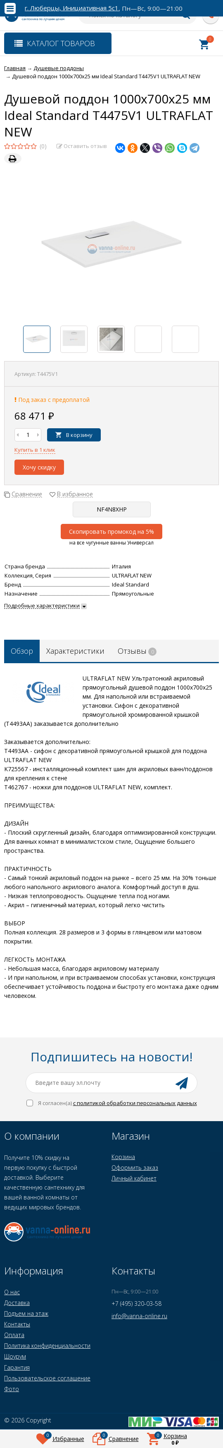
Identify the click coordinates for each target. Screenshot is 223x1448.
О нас (12, 1292)
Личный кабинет (134, 1178)
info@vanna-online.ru (139, 1316)
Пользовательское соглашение (47, 1378)
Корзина (123, 1157)
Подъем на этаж (26, 1313)
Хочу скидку (39, 467)
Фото (11, 1389)
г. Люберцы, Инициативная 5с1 (72, 8)
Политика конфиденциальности (47, 1345)
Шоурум (15, 1356)
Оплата (14, 1335)
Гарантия (17, 1367)
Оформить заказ (135, 1167)
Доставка (17, 1303)
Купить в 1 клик (34, 449)
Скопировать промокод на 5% (111, 531)
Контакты (17, 1324)
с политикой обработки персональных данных (135, 1103)
